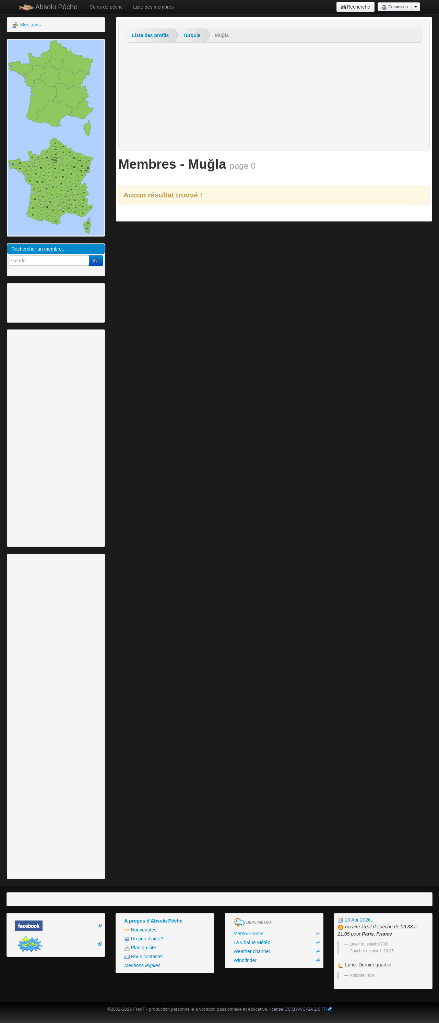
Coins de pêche (106, 7)
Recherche (355, 7)
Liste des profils (150, 35)
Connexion (394, 7)
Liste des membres (153, 7)
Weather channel (252, 951)
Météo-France (248, 933)
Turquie (191, 35)
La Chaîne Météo (252, 942)
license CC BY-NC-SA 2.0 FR (299, 1009)
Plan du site (140, 948)
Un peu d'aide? (143, 939)
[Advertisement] (46, 302)
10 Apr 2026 (353, 920)
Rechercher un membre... (38, 249)
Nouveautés (140, 930)
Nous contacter (143, 957)
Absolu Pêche (48, 7)
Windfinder (245, 960)
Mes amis (26, 25)
